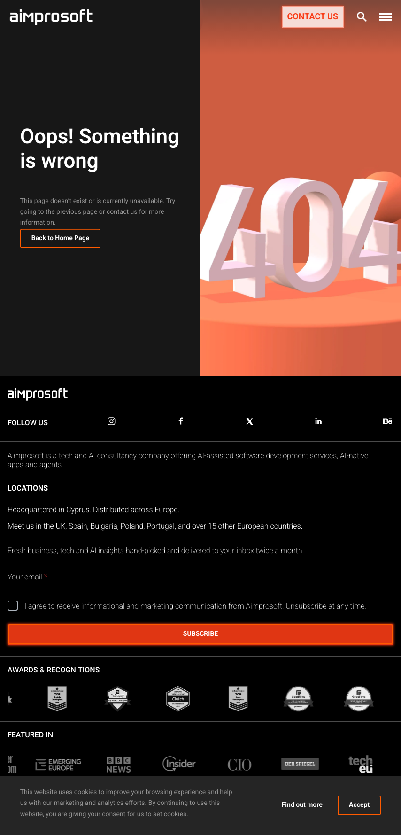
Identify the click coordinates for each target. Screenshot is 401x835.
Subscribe (200, 634)
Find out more (302, 805)
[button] (385, 17)
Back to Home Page (60, 240)
